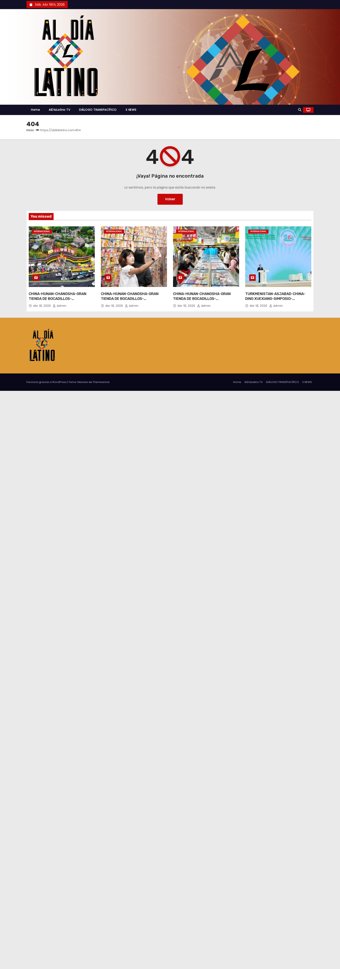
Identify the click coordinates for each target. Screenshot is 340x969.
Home (35, 110)
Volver (170, 199)
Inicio (30, 130)
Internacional (42, 231)
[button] (299, 110)
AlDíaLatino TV (59, 110)
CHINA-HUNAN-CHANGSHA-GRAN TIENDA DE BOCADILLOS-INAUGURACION (57, 299)
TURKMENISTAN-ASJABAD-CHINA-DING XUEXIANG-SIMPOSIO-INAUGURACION (275, 299)
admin (60, 306)
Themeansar (101, 382)
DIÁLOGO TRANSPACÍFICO (98, 110)
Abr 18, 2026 (42, 306)
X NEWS (131, 110)
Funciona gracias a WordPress (46, 382)
